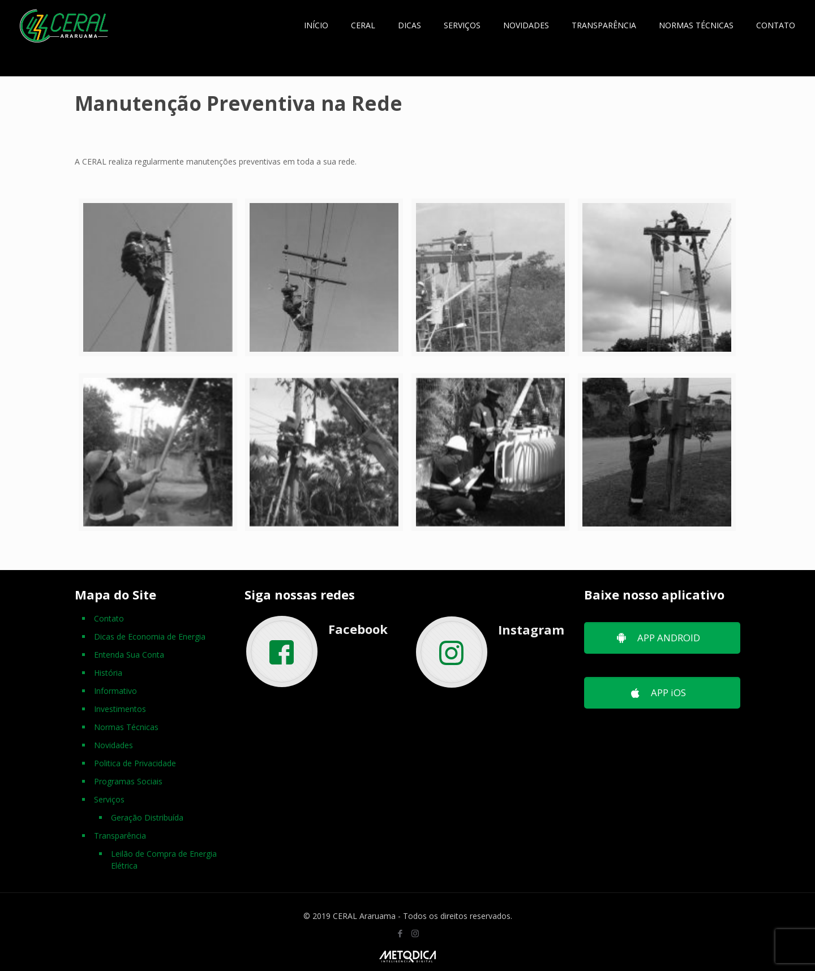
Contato (109, 618)
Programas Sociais (128, 781)
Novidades (113, 745)
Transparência (120, 835)
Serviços (109, 799)
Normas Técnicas (126, 727)
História (108, 672)
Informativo (115, 690)
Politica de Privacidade (135, 763)
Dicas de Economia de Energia (149, 636)
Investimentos (120, 709)
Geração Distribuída (147, 817)
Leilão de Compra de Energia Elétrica (164, 859)
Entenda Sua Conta (129, 654)
